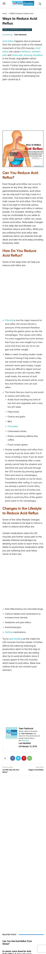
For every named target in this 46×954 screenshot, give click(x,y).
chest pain (17, 55)
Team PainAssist (20, 35)
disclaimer (25, 740)
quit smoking (15, 639)
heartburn (25, 51)
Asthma (9, 632)
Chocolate (13, 426)
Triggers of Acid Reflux (36, 770)
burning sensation (33, 55)
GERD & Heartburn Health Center (21, 13)
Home (4, 13)
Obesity (9, 320)
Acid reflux (8, 41)
